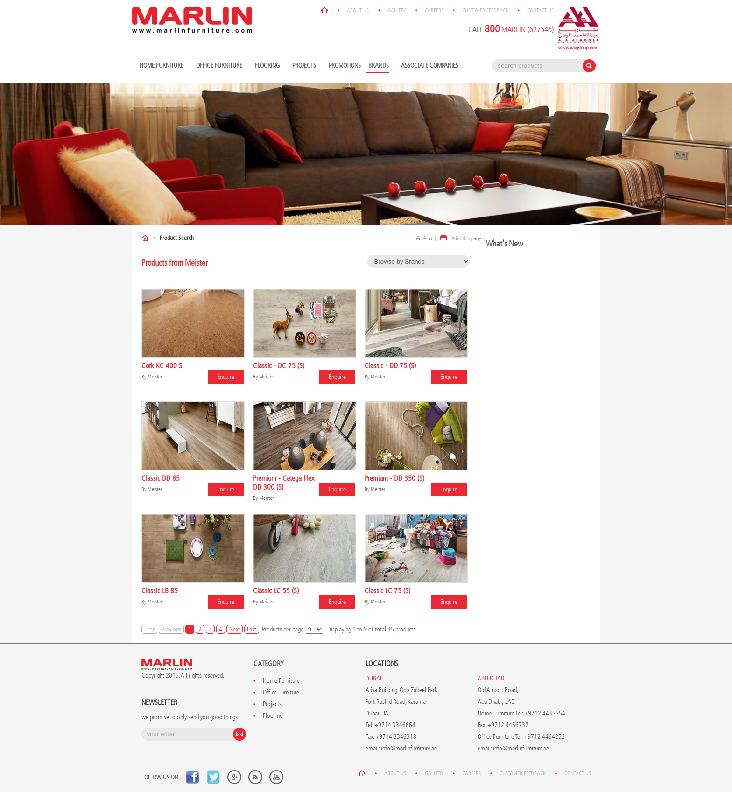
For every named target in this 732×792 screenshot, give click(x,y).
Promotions (345, 66)
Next (234, 629)
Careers (434, 10)
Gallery (396, 10)
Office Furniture (220, 66)
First (149, 629)
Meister (155, 376)
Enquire (225, 377)
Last (251, 629)
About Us (358, 10)
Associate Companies (429, 66)
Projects (305, 66)
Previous (171, 629)
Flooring (268, 66)
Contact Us (540, 10)
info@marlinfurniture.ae (409, 748)
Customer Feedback (485, 10)
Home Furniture (162, 66)
